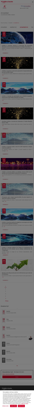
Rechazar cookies (21, 405)
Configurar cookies (5, 405)
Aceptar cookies (13, 405)
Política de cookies (24, 403)
